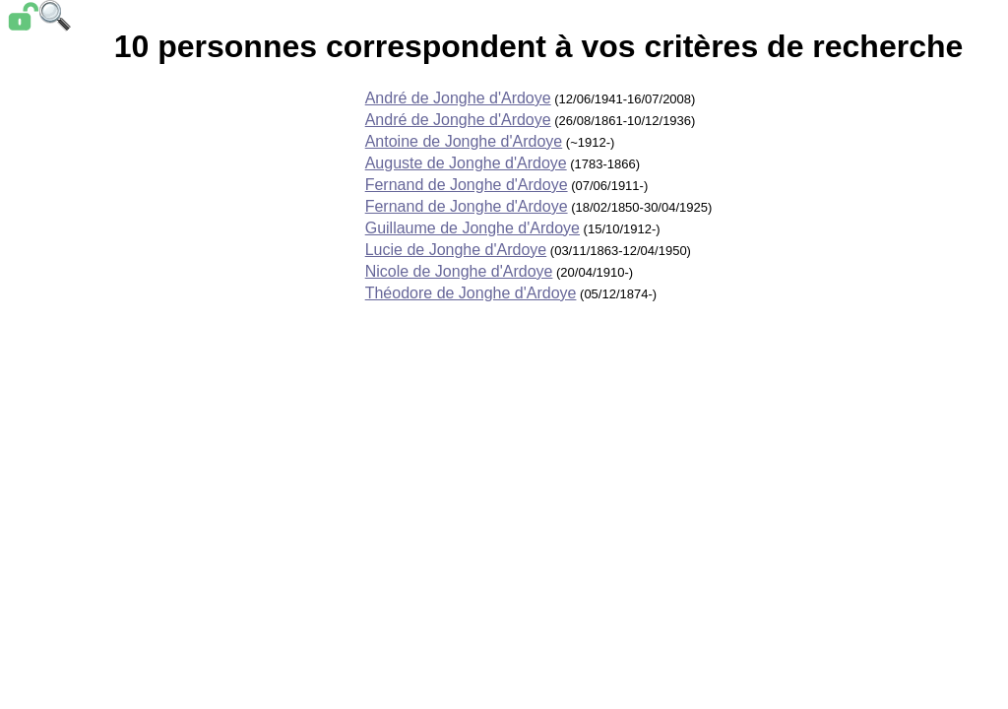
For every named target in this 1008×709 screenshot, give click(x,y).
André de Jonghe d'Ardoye (458, 98)
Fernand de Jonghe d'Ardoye (466, 184)
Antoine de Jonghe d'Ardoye (464, 141)
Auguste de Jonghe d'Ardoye (466, 163)
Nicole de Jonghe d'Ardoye (459, 271)
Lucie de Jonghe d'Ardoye (456, 249)
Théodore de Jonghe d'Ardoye (471, 293)
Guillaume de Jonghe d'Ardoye (472, 228)
